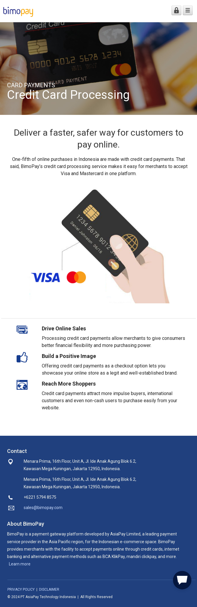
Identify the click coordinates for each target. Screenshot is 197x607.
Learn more (20, 564)
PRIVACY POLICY (21, 589)
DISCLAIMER (49, 589)
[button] (182, 579)
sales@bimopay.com (43, 507)
